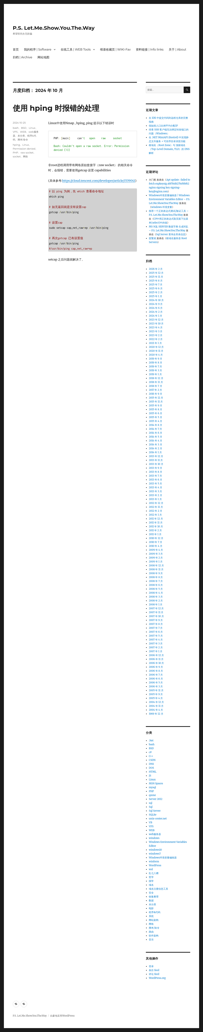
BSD (23, 127)
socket (17, 156)
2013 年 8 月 (155, 471)
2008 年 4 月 (156, 592)
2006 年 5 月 (156, 682)
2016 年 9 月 (155, 393)
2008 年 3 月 (156, 596)
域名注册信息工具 (158, 888)
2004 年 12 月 (156, 702)
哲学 (151, 877)
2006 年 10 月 (156, 663)
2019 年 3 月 (155, 370)
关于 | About (177, 49)
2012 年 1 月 (155, 514)
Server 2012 (155, 799)
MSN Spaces (156, 783)
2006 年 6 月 (156, 678)
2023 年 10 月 (156, 323)
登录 (151, 966)
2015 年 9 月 (155, 405)
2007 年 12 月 (156, 608)
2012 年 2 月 (155, 510)
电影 (151, 908)
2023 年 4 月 (155, 327)
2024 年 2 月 (156, 311)
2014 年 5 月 (155, 436)
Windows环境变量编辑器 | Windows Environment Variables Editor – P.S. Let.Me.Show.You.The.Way (169, 199)
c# (150, 752)
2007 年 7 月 (156, 628)
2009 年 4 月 (156, 549)
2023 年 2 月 (155, 335)
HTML (152, 771)
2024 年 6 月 (156, 308)
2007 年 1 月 (155, 651)
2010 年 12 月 (156, 538)
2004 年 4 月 (156, 709)
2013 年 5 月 (155, 483)
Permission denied (24, 148)
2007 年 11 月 (156, 612)
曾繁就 (152, 238)
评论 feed (154, 974)
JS (150, 775)
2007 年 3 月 (156, 643)
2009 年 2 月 (156, 557)
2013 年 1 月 (155, 499)
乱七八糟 (153, 873)
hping (16, 144)
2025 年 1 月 (155, 296)
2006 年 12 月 (156, 655)
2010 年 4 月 (155, 546)
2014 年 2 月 (155, 448)
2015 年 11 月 (156, 401)
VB (150, 822)
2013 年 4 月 (155, 487)
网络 (25, 156)
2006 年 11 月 (156, 659)
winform (154, 861)
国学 (151, 881)
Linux (32, 127)
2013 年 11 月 (156, 460)
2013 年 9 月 (155, 468)
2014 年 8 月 (155, 425)
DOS (151, 767)
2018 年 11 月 (156, 382)
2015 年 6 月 (155, 413)
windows (154, 838)
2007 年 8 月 (156, 624)
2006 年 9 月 (156, 667)
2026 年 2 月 (156, 269)
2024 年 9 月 (156, 304)
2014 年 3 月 (155, 444)
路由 (151, 931)
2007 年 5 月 (156, 635)
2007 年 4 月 (156, 639)
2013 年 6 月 (155, 479)
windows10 (155, 849)
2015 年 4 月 (155, 421)
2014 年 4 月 (155, 440)
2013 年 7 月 (155, 475)
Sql (151, 806)
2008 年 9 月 (156, 573)
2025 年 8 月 (155, 280)
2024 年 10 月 (156, 300)
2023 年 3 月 (155, 331)
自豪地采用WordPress (62, 1015)
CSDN (152, 760)
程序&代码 (154, 912)
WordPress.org (157, 978)
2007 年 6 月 (156, 631)
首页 (16, 49)
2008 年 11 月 (156, 569)
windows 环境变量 (161, 207)
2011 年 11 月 (155, 522)
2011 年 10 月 (156, 526)
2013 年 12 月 (156, 456)
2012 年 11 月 (156, 507)
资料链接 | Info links (149, 49)
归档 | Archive (22, 57)
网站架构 (153, 920)
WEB (23, 131)
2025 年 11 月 (156, 276)
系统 (151, 916)
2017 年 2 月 (155, 390)
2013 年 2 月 (155, 495)
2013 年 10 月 (156, 464)
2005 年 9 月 (156, 694)
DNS (151, 764)
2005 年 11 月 (156, 690)
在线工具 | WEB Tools (76, 49)
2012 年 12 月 (156, 503)
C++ (151, 756)
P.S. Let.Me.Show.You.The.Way (54, 28)
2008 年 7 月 (156, 581)
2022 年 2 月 (156, 339)
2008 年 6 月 (156, 585)
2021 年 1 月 (155, 343)
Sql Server (155, 810)
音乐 (151, 939)
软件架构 (153, 935)
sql (150, 803)
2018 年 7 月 (155, 386)
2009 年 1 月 (155, 561)
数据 (151, 900)
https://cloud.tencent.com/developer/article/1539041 (98, 180)
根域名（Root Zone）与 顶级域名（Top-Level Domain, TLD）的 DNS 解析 (169, 149)
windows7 (155, 853)
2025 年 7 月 (155, 284)
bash (16, 127)
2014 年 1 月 (155, 452)
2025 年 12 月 (156, 272)
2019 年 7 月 (155, 366)
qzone (152, 795)
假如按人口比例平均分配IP (163, 125)
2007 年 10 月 (156, 616)
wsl (151, 869)
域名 (151, 885)
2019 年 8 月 (155, 362)
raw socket (27, 152)
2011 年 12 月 (156, 518)
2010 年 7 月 (155, 542)
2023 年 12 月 (156, 319)
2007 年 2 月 (156, 647)
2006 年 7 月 (156, 674)
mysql (152, 787)
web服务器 (155, 834)
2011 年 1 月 (155, 534)
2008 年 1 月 (155, 604)
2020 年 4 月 (156, 354)
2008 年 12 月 (156, 565)
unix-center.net (158, 818)
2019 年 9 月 (155, 358)
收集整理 (153, 896)
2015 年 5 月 (155, 417)
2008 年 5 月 (156, 589)
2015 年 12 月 (156, 397)
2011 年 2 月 (155, 530)
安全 (151, 892)
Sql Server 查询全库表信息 (170, 234)
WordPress (155, 865)
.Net (151, 740)
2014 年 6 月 (155, 432)
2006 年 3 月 (156, 686)
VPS (15, 131)
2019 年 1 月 (155, 374)
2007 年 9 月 (156, 620)
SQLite (152, 814)
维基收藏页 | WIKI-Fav (115, 49)
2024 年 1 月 (155, 315)
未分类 (21, 135)
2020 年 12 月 (156, 347)
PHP (15, 152)
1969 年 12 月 (156, 713)
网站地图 (43, 57)
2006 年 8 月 (156, 670)
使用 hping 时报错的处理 (56, 108)
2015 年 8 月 (155, 409)
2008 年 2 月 (156, 600)
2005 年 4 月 (156, 698)
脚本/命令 (23, 139)
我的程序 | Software (37, 49)
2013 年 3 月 (155, 491)
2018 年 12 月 (156, 378)
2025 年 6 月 (155, 288)
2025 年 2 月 (155, 292)
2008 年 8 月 (156, 577)
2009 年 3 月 (156, 553)
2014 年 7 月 (155, 429)
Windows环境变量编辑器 (163, 857)
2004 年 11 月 (156, 706)
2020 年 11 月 (156, 350)
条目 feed (154, 970)
